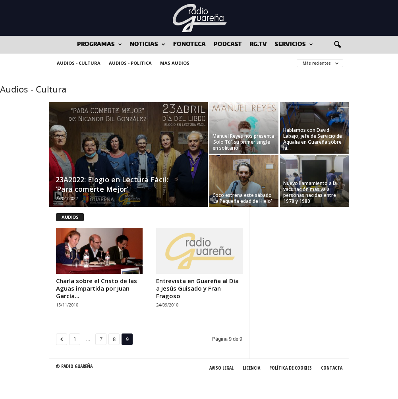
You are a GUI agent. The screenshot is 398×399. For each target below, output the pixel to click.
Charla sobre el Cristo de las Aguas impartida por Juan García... (96, 288)
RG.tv (258, 44)
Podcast (228, 44)
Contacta (331, 367)
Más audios (174, 63)
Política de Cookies (290, 367)
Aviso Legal (221, 367)
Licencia (251, 367)
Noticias (147, 45)
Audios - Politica (130, 63)
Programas (99, 45)
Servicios (294, 45)
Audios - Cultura (78, 63)
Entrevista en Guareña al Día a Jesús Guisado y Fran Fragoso (197, 288)
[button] (337, 45)
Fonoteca (189, 44)
